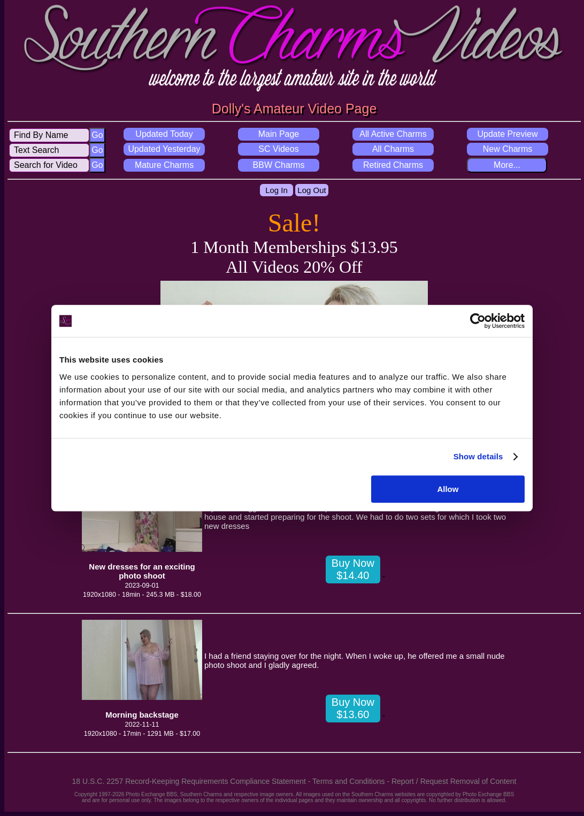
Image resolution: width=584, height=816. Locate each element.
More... (507, 165)
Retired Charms (393, 165)
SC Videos (278, 148)
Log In (276, 190)
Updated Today (164, 133)
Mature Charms (164, 165)
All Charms (393, 148)
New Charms (507, 148)
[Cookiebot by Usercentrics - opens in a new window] (478, 321)
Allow (447, 489)
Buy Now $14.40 (353, 569)
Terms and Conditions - (351, 781)
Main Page (278, 133)
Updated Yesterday (164, 148)
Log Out (311, 190)
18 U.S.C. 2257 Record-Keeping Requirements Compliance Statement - (192, 781)
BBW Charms (279, 165)
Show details (478, 456)
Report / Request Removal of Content (453, 781)
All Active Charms (392, 133)
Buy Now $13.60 (353, 708)
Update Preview (508, 133)
